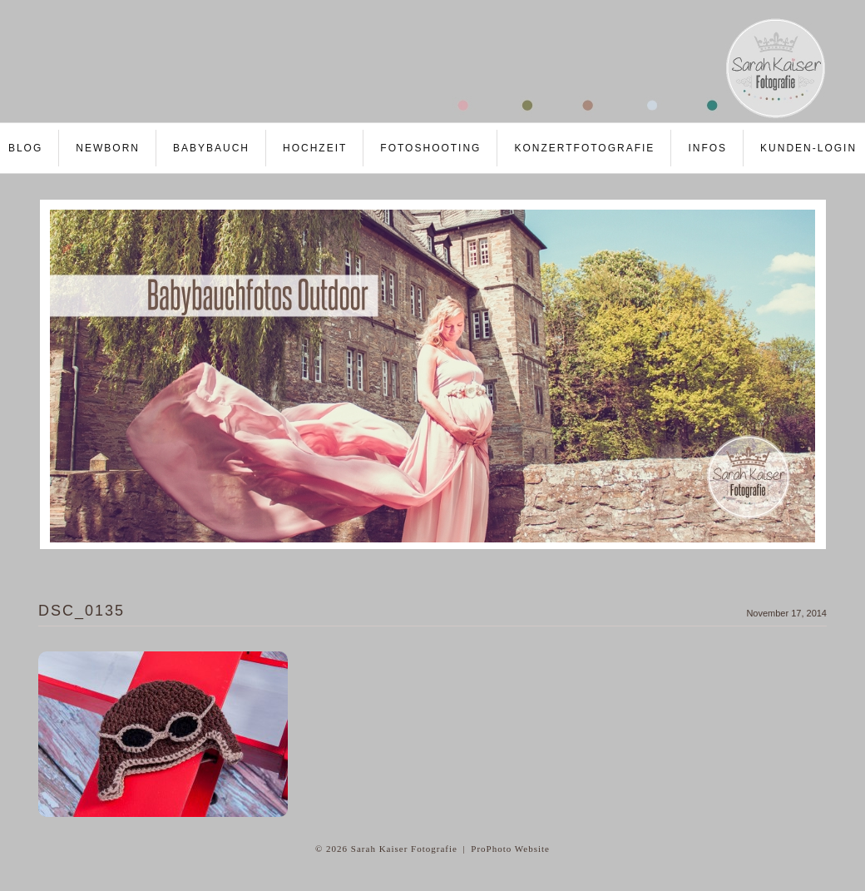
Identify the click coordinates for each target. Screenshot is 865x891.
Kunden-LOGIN (808, 148)
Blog (25, 148)
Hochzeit (315, 148)
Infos (707, 148)
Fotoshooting (430, 148)
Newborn (108, 148)
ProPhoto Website (510, 849)
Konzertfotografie (584, 148)
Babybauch (211, 148)
